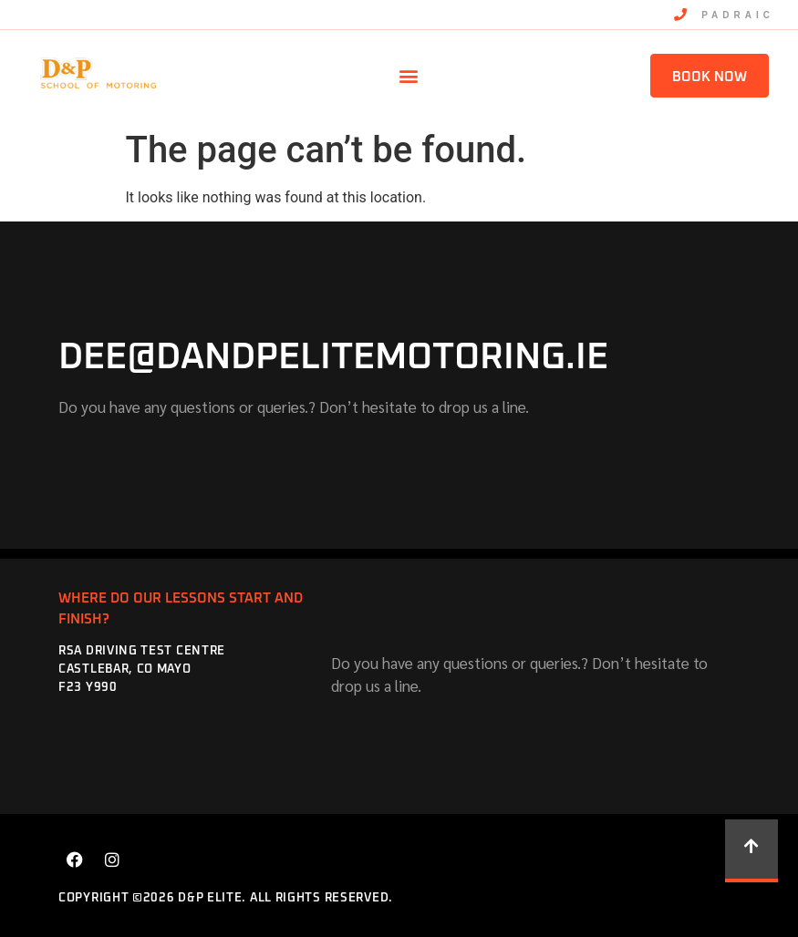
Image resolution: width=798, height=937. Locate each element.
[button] (408, 76)
